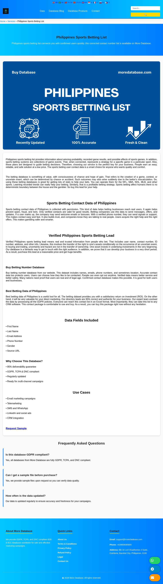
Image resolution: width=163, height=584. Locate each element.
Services (11, 21)
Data (42, 11)
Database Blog (56, 11)
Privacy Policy (64, 548)
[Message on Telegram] (154, 569)
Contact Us (63, 561)
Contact (96, 11)
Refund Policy (64, 552)
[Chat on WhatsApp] (154, 560)
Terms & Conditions (67, 544)
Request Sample (16, 428)
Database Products (78, 11)
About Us (62, 539)
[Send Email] (154, 577)
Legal (60, 557)
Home (2, 21)
